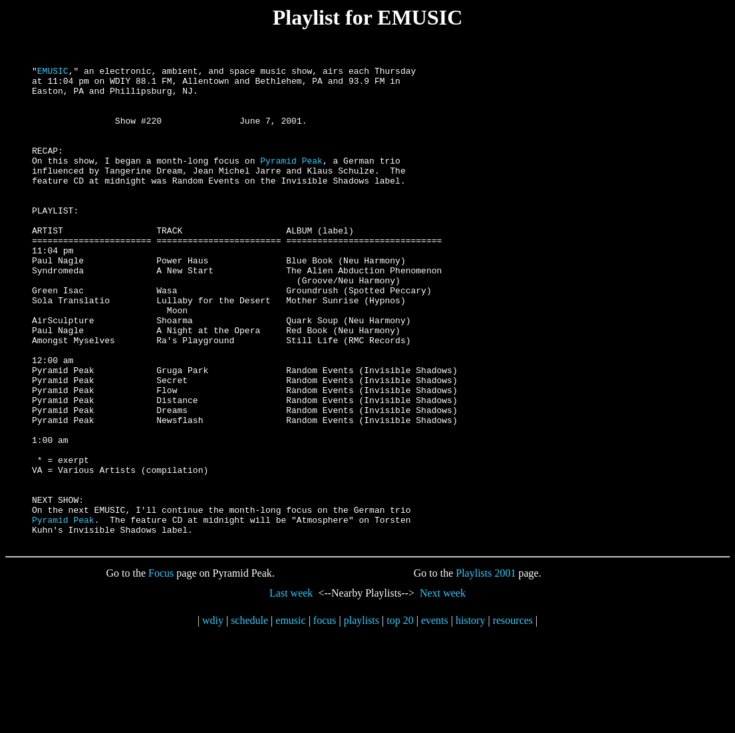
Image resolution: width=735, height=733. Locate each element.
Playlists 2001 (485, 668)
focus (325, 716)
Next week (443, 688)
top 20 (399, 716)
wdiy (212, 716)
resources (513, 716)
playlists (361, 716)
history (470, 716)
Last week (291, 688)
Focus (161, 668)
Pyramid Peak (291, 180)
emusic (290, 716)
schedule (249, 716)
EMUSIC (53, 72)
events (434, 716)
